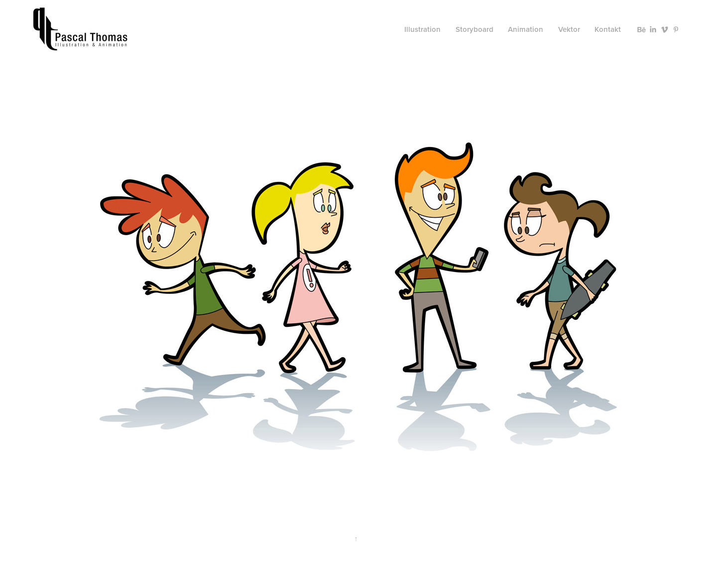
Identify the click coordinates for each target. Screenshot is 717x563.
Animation (525, 29)
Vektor (569, 29)
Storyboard (474, 29)
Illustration (422, 29)
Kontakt (608, 29)
